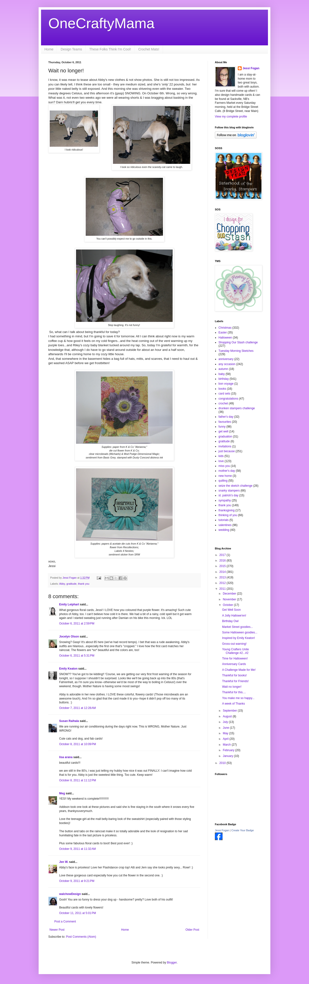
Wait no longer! (231, 686)
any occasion (226, 364)
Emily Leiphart (69, 604)
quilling (222, 480)
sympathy (224, 500)
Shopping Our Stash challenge (238, 342)
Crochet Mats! (148, 49)
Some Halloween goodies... (239, 632)
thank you (83, 583)
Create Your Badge (242, 830)
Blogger (172, 962)
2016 (223, 560)
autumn (223, 369)
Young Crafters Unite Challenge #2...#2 (235, 651)
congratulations (228, 398)
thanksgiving (226, 510)
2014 (223, 572)
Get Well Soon (231, 609)
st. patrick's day (228, 495)
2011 (223, 588)
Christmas (225, 327)
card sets (224, 393)
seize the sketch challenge (235, 485)
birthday (223, 379)
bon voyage (225, 383)
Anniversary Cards (234, 664)
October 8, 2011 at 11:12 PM (77, 780)
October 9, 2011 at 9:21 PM (76, 881)
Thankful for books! (234, 675)
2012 (223, 583)
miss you (224, 466)
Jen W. (63, 862)
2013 (223, 577)
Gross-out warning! (234, 643)
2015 (223, 566)
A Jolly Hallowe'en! (234, 615)
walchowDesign (70, 894)
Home (48, 49)
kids (221, 456)
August (228, 716)
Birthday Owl (230, 621)
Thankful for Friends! (235, 681)
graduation (225, 436)
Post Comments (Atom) (81, 936)
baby (221, 374)
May (226, 733)
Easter (222, 332)
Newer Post (56, 929)
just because (226, 451)
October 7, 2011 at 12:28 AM (77, 708)
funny (221, 426)
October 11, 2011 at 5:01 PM (77, 913)
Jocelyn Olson (69, 636)
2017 (223, 555)
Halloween (225, 337)
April (226, 739)
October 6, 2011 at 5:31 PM (76, 655)
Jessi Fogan (251, 68)
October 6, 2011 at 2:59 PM (76, 623)
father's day (225, 416)
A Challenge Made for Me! (239, 670)
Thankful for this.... (234, 692)
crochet (223, 403)
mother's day (226, 470)
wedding (223, 530)
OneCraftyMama (101, 23)
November (230, 599)
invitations (224, 446)
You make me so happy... (238, 698)
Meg (62, 793)
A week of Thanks (233, 703)
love (221, 461)
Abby (62, 583)
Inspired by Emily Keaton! (238, 638)
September (230, 710)
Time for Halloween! (235, 658)
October (228, 605)
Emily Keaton (68, 668)
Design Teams (71, 49)
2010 (223, 763)
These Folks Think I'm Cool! (110, 49)
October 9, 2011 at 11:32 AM (77, 849)
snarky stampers (229, 490)
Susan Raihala (69, 721)
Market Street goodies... (237, 627)
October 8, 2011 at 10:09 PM (77, 744)
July (226, 722)
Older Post (192, 929)
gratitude (71, 583)
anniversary (225, 359)
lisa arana (65, 757)
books (222, 388)
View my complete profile (231, 116)
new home (225, 476)
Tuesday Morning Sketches (235, 351)
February (229, 750)
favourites (224, 421)
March (227, 744)
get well (223, 431)
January (228, 756)
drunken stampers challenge (236, 408)
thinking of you (227, 515)
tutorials (223, 520)
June (226, 727)
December (230, 593)
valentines (225, 525)
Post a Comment (65, 921)
